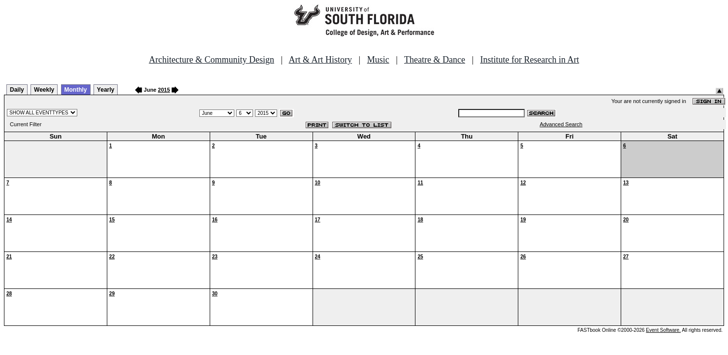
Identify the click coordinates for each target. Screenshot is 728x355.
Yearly (105, 89)
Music (378, 60)
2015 (164, 90)
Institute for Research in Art (529, 60)
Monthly (75, 89)
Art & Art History (320, 60)
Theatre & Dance (434, 60)
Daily (17, 89)
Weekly (44, 89)
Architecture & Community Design (211, 60)
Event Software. (663, 330)
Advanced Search (560, 124)
